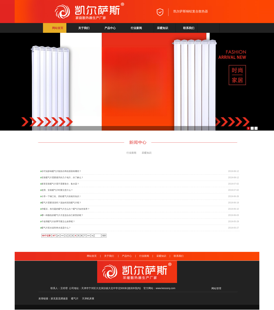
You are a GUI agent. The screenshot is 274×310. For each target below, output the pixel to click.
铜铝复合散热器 (197, 11)
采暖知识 (162, 28)
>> (88, 235)
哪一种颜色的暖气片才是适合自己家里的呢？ (62, 215)
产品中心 (110, 28)
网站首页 (57, 28)
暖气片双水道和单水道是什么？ (56, 228)
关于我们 (83, 28)
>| (92, 235)
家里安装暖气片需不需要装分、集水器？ (60, 184)
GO (104, 235)
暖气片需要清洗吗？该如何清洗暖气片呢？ (61, 202)
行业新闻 (136, 28)
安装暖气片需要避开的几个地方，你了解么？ (62, 177)
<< (62, 235)
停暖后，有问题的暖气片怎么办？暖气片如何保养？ (65, 209)
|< (58, 235)
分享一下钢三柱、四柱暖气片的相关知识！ (61, 196)
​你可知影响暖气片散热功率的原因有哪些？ (61, 171)
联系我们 (188, 28)
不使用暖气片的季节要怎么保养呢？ (58, 221)
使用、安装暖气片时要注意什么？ (57, 190)
